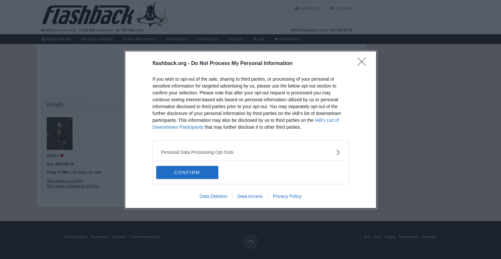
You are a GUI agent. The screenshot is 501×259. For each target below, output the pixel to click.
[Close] (364, 63)
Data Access (250, 196)
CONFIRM (187, 172)
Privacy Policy (287, 196)
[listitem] (250, 152)
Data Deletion (213, 196)
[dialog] (250, 129)
